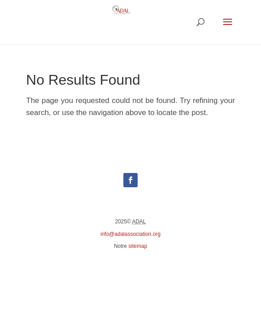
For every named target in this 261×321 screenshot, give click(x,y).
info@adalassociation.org (131, 234)
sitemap (137, 246)
